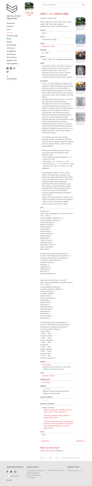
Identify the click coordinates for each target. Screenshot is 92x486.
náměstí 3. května (48, 376)
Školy (9, 39)
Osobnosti (11, 23)
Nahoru (43, 458)
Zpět (50, 458)
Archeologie (11, 45)
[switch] (8, 476)
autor (42, 432)
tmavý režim (14, 476)
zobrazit (45, 400)
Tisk (56, 458)
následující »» (80, 441)
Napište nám (12, 60)
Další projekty (12, 63)
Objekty (10, 32)
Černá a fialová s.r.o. (74, 471)
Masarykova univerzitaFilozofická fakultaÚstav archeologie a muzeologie (35, 474)
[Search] (63, 4)
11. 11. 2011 (46, 389)
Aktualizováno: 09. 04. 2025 (70, 458)
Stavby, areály (12, 35)
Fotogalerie (11, 51)
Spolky (9, 42)
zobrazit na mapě (48, 46)
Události (10, 26)
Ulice (9, 29)
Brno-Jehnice (46, 382)
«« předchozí (44, 441)
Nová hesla (11, 54)
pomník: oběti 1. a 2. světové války (29, 13)
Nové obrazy (12, 57)
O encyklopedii (12, 77)
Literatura (11, 48)
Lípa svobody (46, 365)
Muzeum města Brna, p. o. (56, 471)
